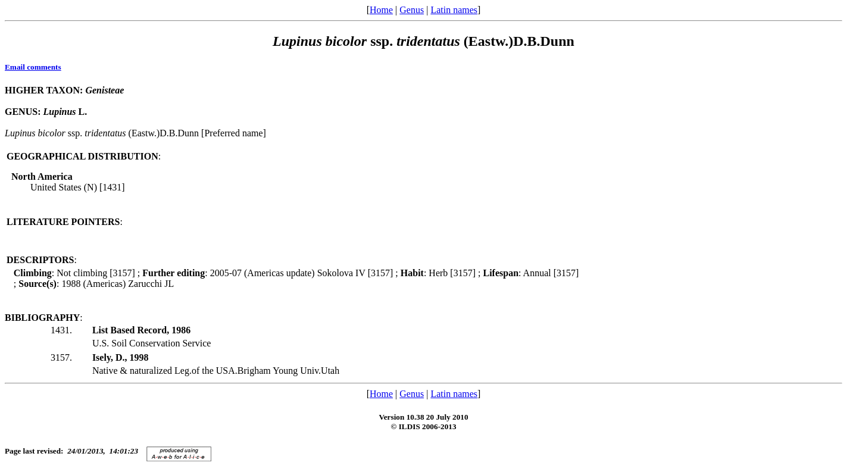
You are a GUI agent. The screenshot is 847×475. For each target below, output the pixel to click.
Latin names (453, 10)
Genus (411, 10)
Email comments (33, 66)
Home (381, 10)
